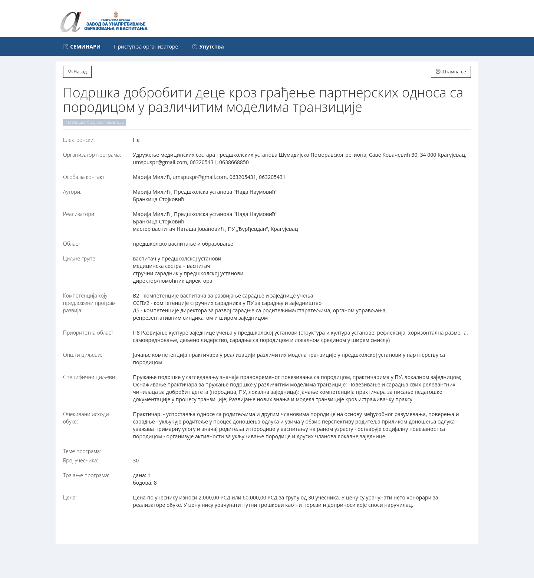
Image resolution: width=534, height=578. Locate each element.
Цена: (70, 497)
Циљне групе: (79, 258)
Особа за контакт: (84, 176)
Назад (77, 72)
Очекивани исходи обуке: (86, 418)
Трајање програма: (86, 475)
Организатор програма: (92, 154)
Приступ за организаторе (146, 46)
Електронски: (79, 139)
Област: (72, 243)
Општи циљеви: (82, 354)
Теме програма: (82, 451)
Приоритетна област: (89, 332)
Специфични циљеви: (89, 377)
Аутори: (72, 191)
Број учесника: (80, 460)
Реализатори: (79, 213)
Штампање (451, 72)
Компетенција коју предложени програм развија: (89, 303)
